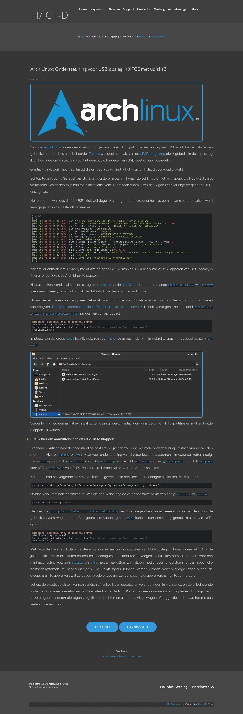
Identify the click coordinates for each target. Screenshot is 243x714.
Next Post (102, 622)
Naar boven (203, 682)
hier (83, 32)
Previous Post (138, 622)
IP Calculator (174, 699)
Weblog (181, 682)
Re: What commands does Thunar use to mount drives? (97, 302)
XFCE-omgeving (152, 149)
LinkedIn (166, 682)
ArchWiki (128, 280)
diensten (142, 32)
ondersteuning (158, 32)
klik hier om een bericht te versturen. (121, 651)
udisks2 (105, 280)
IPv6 (206, 699)
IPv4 (200, 699)
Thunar (94, 149)
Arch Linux (52, 142)
